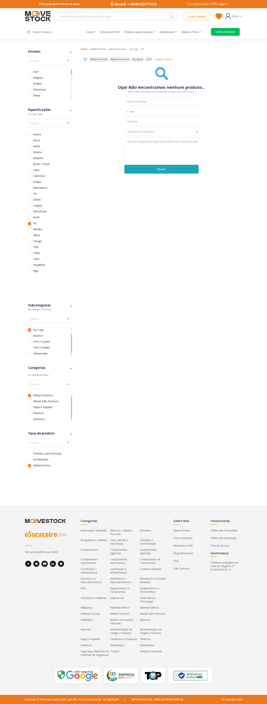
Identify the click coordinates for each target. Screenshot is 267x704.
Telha (36, 252)
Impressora (117, 598)
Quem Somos (181, 530)
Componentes (89, 549)
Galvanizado (40, 353)
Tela (35, 246)
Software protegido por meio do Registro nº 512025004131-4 (224, 566)
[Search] (113, 16)
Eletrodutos (40, 187)
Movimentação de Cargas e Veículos (121, 631)
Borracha (145, 530)
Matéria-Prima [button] (190, 32)
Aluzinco (38, 335)
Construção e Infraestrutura (89, 570)
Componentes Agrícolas (118, 551)
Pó (35, 223)
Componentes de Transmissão (150, 561)
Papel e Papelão (43, 406)
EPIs (83, 588)
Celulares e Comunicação (148, 541)
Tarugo (37, 240)
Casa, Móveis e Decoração (119, 541)
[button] (233, 16)
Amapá (37, 83)
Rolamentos (117, 645)
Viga (35, 270)
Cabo (36, 169)
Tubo (36, 258)
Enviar (161, 169)
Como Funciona (182, 538)
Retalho (37, 228)
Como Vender (196, 16)
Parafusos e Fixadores (123, 639)
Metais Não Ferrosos (46, 400)
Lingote (37, 205)
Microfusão (40, 211)
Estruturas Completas (94, 598)
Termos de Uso (219, 545)
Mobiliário (87, 620)
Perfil (36, 217)
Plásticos (38, 412)
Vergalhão (39, 264)
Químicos (38, 418)
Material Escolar (90, 613)
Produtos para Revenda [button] (138, 32)
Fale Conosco (181, 568)
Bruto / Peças (41, 163)
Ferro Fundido (41, 347)
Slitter (36, 234)
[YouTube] (44, 564)
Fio (35, 193)
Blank (36, 145)
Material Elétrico (120, 607)
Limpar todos (163, 59)
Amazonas (39, 89)
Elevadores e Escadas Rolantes (153, 580)
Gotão (37, 199)
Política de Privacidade (223, 530)
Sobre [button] (90, 32)
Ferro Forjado (41, 341)
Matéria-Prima (41, 465)
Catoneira (39, 175)
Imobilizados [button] (167, 32)
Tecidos (115, 651)
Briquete (38, 157)
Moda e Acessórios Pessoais (121, 621)
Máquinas (86, 607)
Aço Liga (38, 329)
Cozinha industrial (150, 569)
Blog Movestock (183, 553)
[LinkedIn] (53, 564)
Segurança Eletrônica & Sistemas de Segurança (95, 653)
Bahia (36, 95)
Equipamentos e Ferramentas (120, 590)
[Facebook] (28, 564)
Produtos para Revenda (47, 453)
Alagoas (38, 77)
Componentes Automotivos (89, 561)
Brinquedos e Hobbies (94, 540)
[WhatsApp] (61, 564)
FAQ (176, 561)
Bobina (37, 151)
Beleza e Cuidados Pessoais (121, 532)
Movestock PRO (110, 32)
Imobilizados (40, 459)
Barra (36, 139)
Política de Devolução (223, 538)
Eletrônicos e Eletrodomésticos (91, 580)
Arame (37, 134)
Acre (36, 71)
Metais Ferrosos (43, 395)
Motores (145, 620)
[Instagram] (36, 564)
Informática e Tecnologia (148, 599)
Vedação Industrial (151, 651)
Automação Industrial (93, 530)
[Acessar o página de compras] (222, 32)
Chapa (37, 181)
